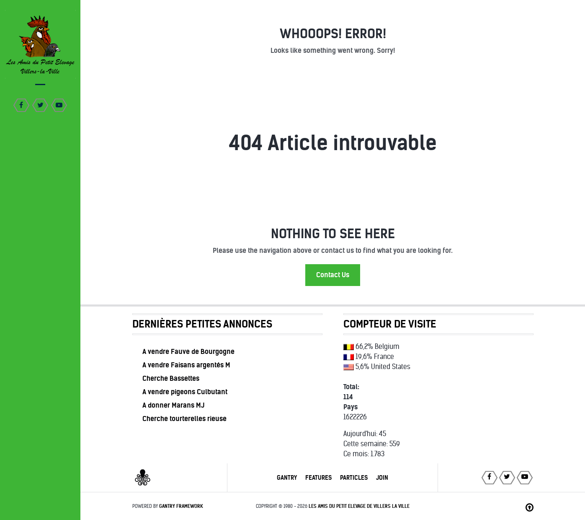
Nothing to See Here (333, 234)
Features (318, 477)
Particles (354, 477)
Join (382, 477)
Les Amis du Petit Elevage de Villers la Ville (359, 506)
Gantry (287, 477)
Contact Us (332, 275)
